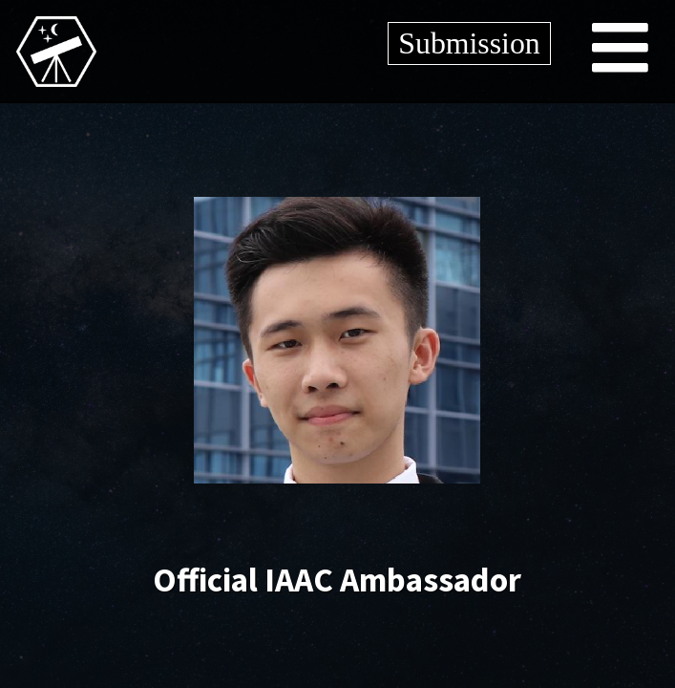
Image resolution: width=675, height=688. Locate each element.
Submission (468, 43)
